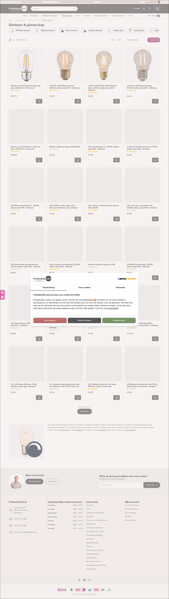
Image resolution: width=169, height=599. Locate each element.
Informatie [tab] (120, 287)
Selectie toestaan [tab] (84, 320)
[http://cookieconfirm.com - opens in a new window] (127, 278)
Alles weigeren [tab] (50, 320)
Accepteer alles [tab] (119, 320)
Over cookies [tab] (84, 287)
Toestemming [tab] (48, 287)
